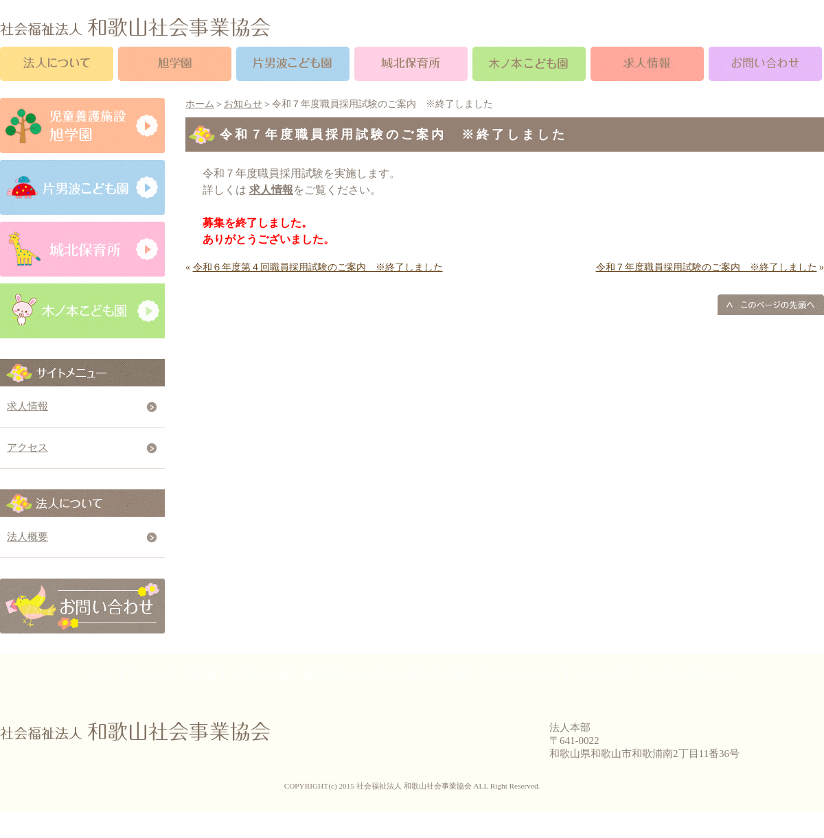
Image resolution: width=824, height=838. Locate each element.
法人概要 (27, 536)
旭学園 (204, 674)
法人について (152, 674)
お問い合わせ (710, 674)
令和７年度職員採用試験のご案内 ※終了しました (706, 267)
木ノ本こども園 (387, 674)
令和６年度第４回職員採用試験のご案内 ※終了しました (318, 267)
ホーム (199, 104)
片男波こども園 (259, 674)
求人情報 (27, 406)
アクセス (27, 447)
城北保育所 (323, 674)
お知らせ (243, 104)
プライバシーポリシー (519, 674)
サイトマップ (599, 674)
